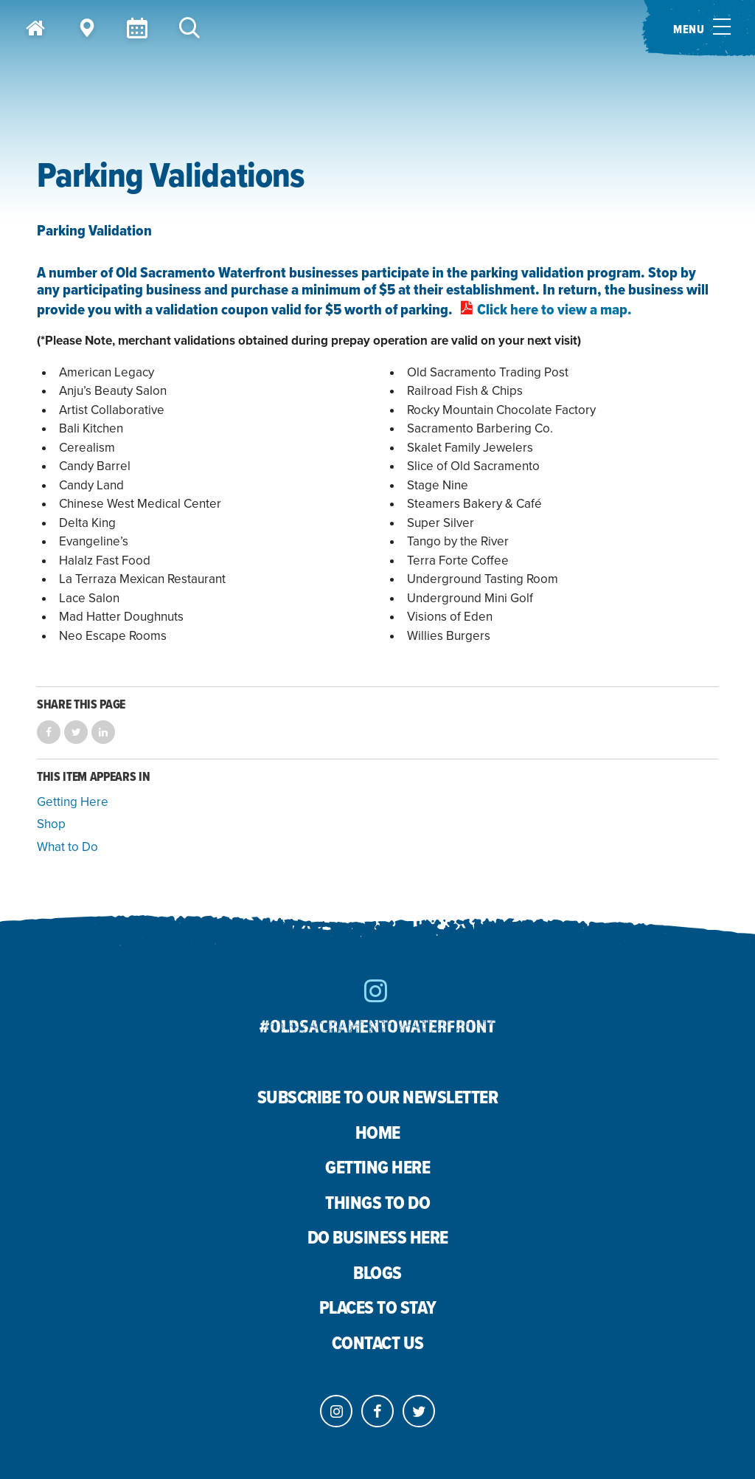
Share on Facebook (48, 732)
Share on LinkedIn (103, 732)
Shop (51, 824)
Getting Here (72, 802)
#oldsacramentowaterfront (377, 1025)
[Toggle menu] (698, 28)
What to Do (67, 847)
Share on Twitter (76, 732)
